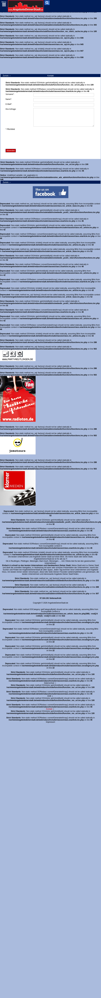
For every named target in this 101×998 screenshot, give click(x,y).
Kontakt (49, 709)
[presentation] (29, 140)
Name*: (9, 99)
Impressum (50, 722)
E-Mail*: (9, 104)
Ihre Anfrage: (11, 109)
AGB (49, 696)
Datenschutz (49, 683)
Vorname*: (10, 94)
